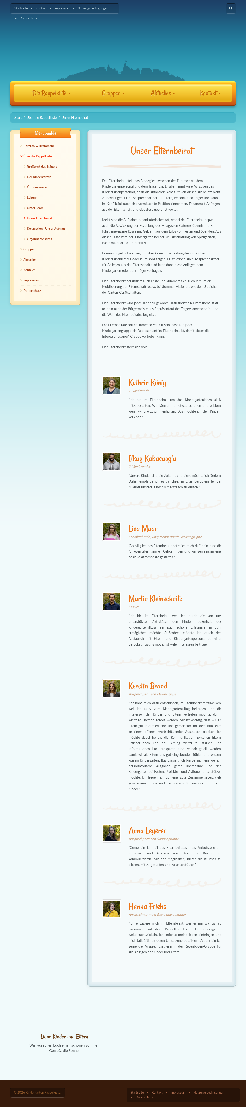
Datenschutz (28, 18)
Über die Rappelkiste (37, 156)
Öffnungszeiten (37, 187)
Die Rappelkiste (51, 93)
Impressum (62, 8)
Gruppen (113, 93)
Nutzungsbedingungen (92, 8)
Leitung (32, 197)
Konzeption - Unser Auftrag (46, 228)
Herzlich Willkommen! (38, 146)
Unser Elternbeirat (39, 218)
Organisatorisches (39, 239)
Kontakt (41, 8)
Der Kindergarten (39, 177)
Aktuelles (163, 93)
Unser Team (35, 208)
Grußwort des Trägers (42, 166)
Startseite (21, 8)
